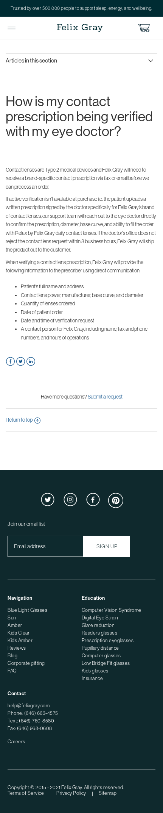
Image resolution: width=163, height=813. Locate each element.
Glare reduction (98, 625)
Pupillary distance (100, 648)
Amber (15, 625)
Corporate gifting (26, 663)
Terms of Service (26, 793)
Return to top (23, 420)
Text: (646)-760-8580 (31, 721)
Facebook (10, 361)
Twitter (20, 361)
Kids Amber (20, 640)
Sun (12, 618)
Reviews (17, 648)
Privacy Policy (71, 793)
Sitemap (108, 793)
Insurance (92, 678)
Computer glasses (101, 655)
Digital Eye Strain (100, 618)
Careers (16, 741)
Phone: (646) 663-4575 (33, 713)
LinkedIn (31, 361)
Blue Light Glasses (27, 610)
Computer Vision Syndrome (111, 610)
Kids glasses (95, 671)
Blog (12, 655)
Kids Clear (18, 633)
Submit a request (105, 397)
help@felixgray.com (29, 705)
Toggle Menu (12, 28)
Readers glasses (100, 633)
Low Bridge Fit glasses (106, 663)
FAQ (12, 671)
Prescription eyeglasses (108, 640)
